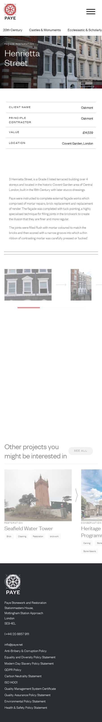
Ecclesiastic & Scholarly (85, 30)
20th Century (12, 30)
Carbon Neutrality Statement (22, 676)
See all (80, 454)
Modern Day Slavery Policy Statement (29, 663)
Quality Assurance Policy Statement (27, 695)
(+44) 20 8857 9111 (16, 634)
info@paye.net (13, 644)
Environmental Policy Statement (25, 701)
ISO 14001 (10, 682)
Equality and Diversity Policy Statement (29, 657)
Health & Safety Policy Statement (25, 707)
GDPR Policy (12, 670)
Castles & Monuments (45, 30)
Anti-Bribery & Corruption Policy (25, 651)
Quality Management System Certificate (30, 688)
